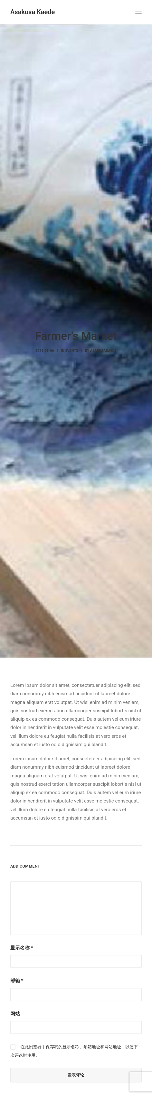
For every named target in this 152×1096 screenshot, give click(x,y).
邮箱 (16, 966)
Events (71, 343)
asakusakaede (103, 343)
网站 (15, 999)
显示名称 (21, 934)
